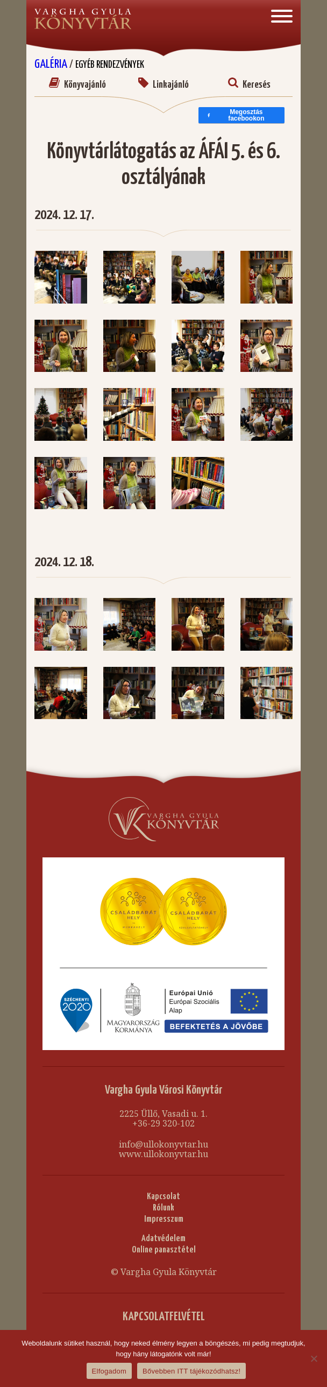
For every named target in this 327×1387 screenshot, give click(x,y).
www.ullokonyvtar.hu (163, 1154)
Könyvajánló (77, 85)
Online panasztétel (164, 1250)
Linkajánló (163, 85)
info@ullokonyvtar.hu (163, 1144)
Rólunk (163, 1208)
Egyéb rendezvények (109, 65)
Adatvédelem (163, 1238)
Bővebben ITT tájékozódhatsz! (191, 1371)
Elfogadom (109, 1371)
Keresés (249, 85)
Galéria (51, 64)
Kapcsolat (163, 1196)
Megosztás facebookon (235, 115)
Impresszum (163, 1219)
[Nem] (313, 1358)
